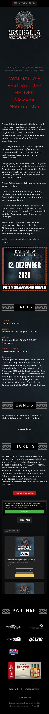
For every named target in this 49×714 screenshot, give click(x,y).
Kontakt (13, 689)
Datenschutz (32, 689)
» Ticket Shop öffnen (24, 493)
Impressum (24, 697)
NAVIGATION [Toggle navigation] (24, 4)
